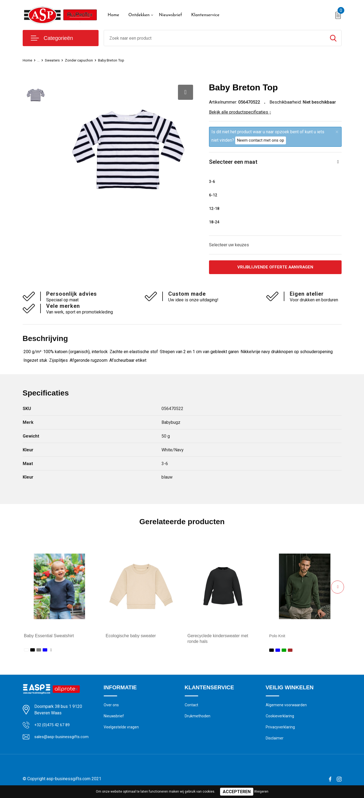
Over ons (112, 706)
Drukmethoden (198, 718)
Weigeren (261, 791)
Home (113, 15)
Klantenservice (205, 15)
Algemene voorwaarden (287, 706)
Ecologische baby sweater (131, 637)
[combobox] (214, 38)
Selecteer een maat (235, 162)
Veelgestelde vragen (122, 729)
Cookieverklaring (280, 718)
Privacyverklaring (280, 729)
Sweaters (54, 60)
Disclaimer (275, 741)
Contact (192, 706)
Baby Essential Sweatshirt (49, 637)
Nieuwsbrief (170, 15)
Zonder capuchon (84, 60)
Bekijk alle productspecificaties (240, 112)
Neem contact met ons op (260, 140)
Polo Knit (278, 637)
